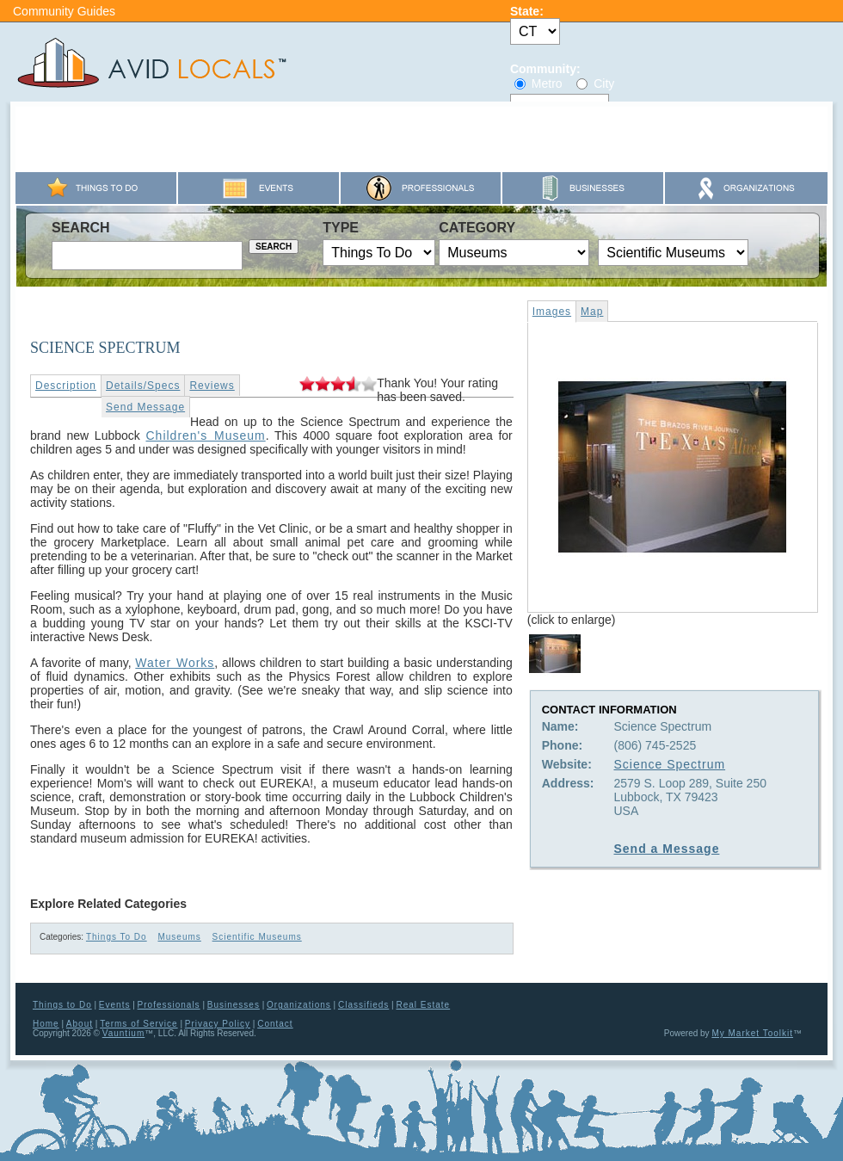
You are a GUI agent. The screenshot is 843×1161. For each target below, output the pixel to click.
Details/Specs (143, 386)
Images (551, 312)
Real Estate (423, 1005)
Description (65, 386)
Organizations (299, 1005)
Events (115, 1005)
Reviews (211, 386)
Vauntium (123, 1033)
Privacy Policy (217, 1023)
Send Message (145, 407)
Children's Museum (205, 435)
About (79, 1023)
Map (592, 312)
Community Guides (64, 11)
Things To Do (116, 937)
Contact (274, 1023)
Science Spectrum (669, 764)
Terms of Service (138, 1023)
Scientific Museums (257, 937)
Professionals (169, 1005)
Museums (178, 937)
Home (46, 1023)
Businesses (233, 1005)
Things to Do (62, 1005)
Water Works (174, 663)
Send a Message (666, 848)
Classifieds (363, 1005)
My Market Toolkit (752, 1033)
